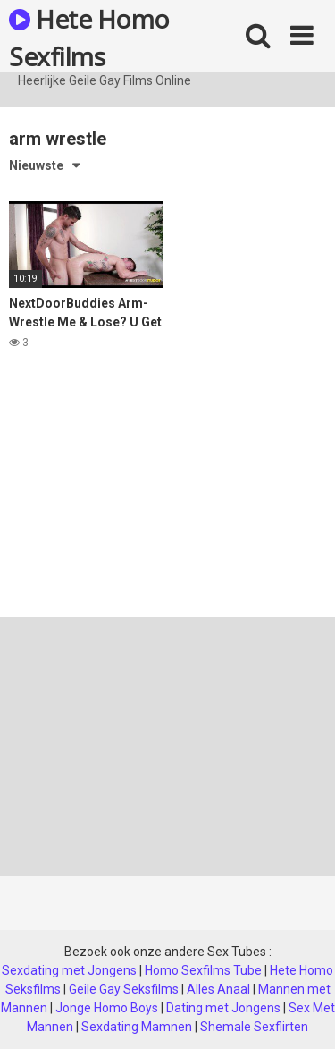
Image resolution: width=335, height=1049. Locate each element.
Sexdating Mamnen (136, 1026)
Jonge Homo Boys (106, 1008)
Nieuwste (36, 165)
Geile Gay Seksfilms (124, 989)
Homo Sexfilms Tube (203, 970)
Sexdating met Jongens (69, 970)
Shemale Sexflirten (254, 1026)
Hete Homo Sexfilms (89, 37)
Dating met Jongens (223, 1008)
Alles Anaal (218, 989)
